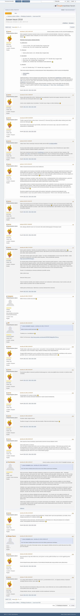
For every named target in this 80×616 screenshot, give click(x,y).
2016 (25, 90)
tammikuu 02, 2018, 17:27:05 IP (26, 247)
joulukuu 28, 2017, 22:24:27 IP (26, 201)
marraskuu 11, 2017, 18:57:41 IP (26, 31)
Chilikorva (22, 508)
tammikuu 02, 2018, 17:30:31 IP (26, 296)
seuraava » (71, 23)
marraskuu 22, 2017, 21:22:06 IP (26, 117)
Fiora (29, 153)
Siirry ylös (8, 599)
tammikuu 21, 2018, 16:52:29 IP (26, 369)
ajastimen (23, 82)
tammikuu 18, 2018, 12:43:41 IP (26, 346)
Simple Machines (14, 614)
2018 (30, 90)
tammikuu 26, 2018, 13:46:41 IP (26, 462)
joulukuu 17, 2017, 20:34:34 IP (26, 164)
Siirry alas (8, 27)
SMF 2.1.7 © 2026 (7, 614)
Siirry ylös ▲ (73, 614)
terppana (10, 296)
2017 (27, 90)
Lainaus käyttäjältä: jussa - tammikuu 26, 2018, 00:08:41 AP (35, 465)
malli (21, 80)
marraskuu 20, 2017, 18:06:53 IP (26, 94)
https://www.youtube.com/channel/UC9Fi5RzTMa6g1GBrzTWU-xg (44, 337)
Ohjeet (62, 614)
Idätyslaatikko (26, 73)
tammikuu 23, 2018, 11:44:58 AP (26, 392)
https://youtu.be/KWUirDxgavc (27, 258)
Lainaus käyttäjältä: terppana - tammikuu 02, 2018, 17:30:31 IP (35, 326)
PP (8, 323)
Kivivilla (24, 74)
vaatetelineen (58, 77)
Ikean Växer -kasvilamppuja (57, 84)
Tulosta (72, 27)
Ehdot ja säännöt (67, 614)
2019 (32, 90)
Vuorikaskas (11, 462)
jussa (9, 31)
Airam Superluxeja (44, 84)
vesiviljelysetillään (53, 143)
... (19, 27)
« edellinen (65, 23)
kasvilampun (41, 152)
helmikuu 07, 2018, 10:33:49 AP (26, 577)
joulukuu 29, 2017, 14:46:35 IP (26, 224)
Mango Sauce (12, 536)
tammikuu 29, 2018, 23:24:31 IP (26, 536)
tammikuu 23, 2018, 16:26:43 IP (26, 415)
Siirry (54, 605)
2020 (35, 90)
